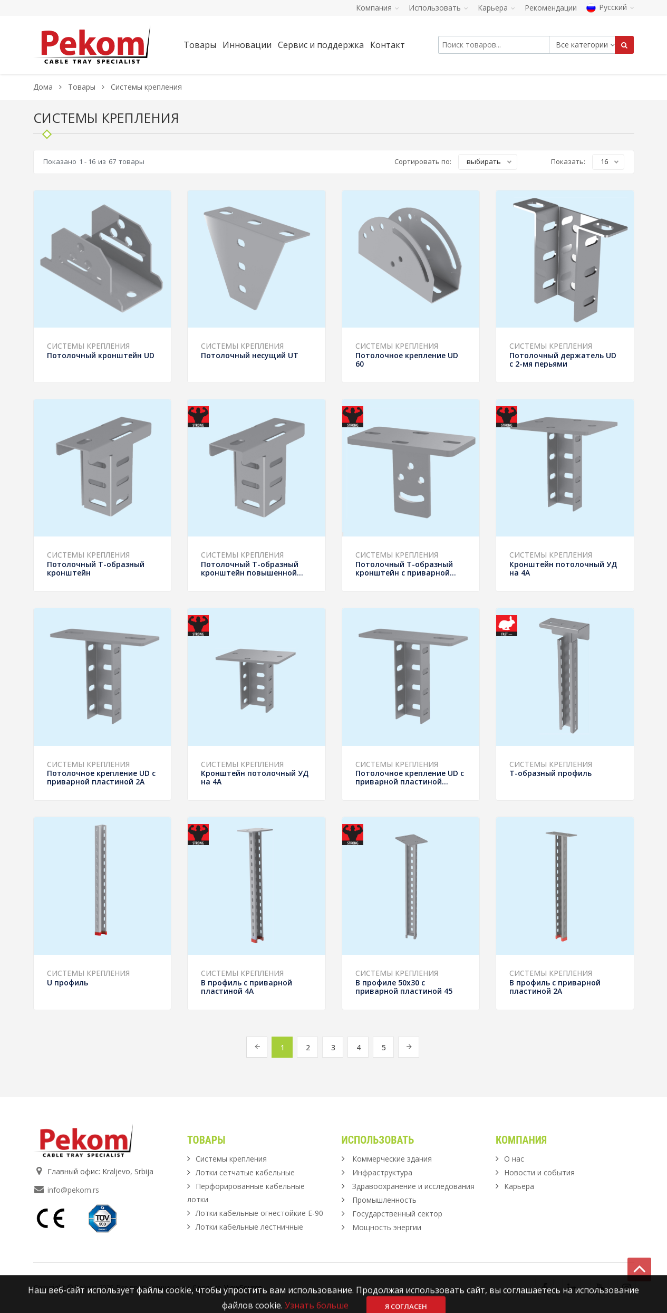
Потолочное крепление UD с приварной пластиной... (409, 777)
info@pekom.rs (73, 1190)
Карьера (519, 1186)
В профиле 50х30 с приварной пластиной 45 (403, 986)
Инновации (247, 45)
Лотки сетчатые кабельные (245, 1172)
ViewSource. (244, 1287)
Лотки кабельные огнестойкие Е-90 (259, 1213)
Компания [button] (377, 8)
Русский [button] (610, 7)
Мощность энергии (386, 1227)
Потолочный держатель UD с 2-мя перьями (562, 359)
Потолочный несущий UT (249, 355)
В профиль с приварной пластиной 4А (246, 986)
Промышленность (384, 1200)
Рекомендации (551, 8)
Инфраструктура (382, 1172)
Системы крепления (88, 346)
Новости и (539, 1172)
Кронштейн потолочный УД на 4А (563, 568)
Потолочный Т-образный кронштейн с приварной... (405, 568)
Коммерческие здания (392, 1159)
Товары (83, 87)
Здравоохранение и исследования (413, 1186)
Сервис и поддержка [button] (321, 45)
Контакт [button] (387, 45)
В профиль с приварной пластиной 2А (555, 986)
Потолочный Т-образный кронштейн (95, 568)
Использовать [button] (438, 8)
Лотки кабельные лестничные (249, 1227)
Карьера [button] (496, 8)
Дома (43, 87)
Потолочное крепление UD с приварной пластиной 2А (101, 777)
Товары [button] (199, 45)
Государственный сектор (397, 1214)
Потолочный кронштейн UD (100, 355)
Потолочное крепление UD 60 (406, 359)
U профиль (67, 982)
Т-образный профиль (550, 773)
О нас (514, 1159)
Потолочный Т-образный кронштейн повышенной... (252, 568)
